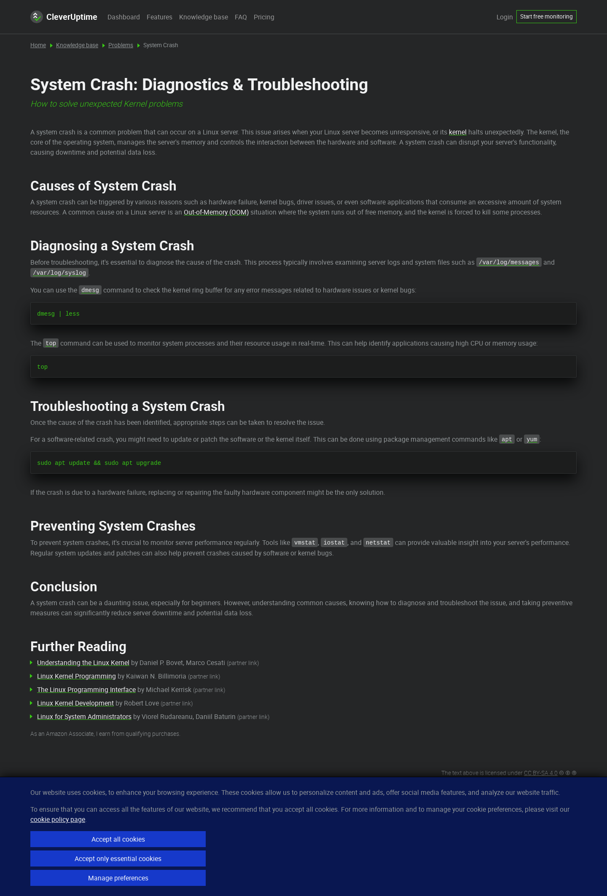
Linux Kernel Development (75, 703)
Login (505, 16)
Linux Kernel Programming (76, 676)
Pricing (264, 16)
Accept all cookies (118, 839)
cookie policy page (57, 819)
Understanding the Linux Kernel (83, 662)
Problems (120, 45)
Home (38, 45)
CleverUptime (63, 17)
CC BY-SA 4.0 (541, 773)
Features (159, 16)
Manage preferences (118, 878)
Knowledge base (203, 16)
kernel (458, 132)
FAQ (241, 16)
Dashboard (123, 16)
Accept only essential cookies (118, 858)
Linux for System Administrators (84, 716)
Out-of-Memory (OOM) (216, 212)
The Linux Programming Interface (86, 689)
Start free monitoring (546, 16)
